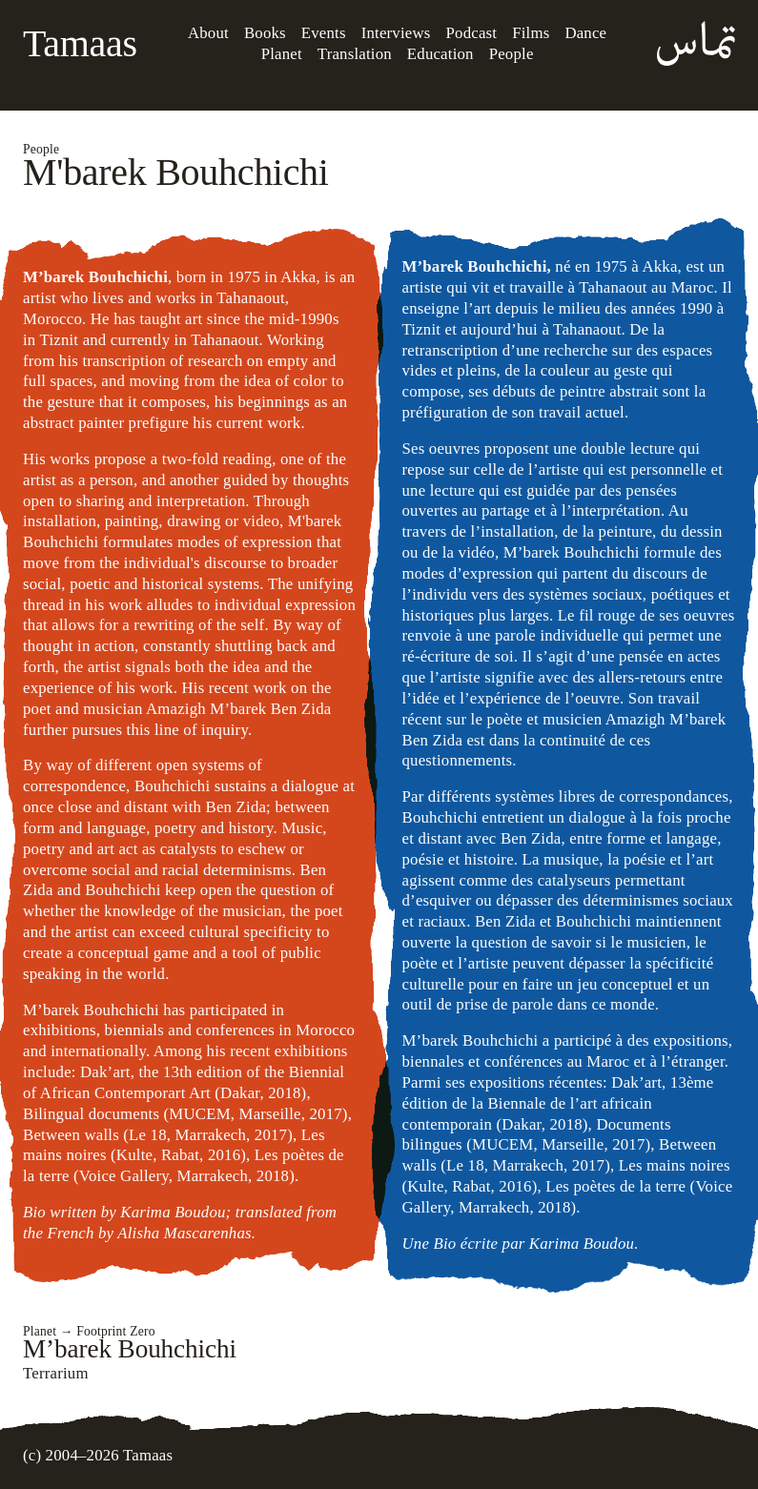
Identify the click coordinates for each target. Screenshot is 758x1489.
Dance (585, 33)
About (208, 33)
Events (323, 33)
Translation (355, 54)
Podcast (472, 33)
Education (440, 54)
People (511, 54)
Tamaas (80, 43)
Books (265, 33)
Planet (281, 54)
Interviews (396, 33)
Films (530, 33)
